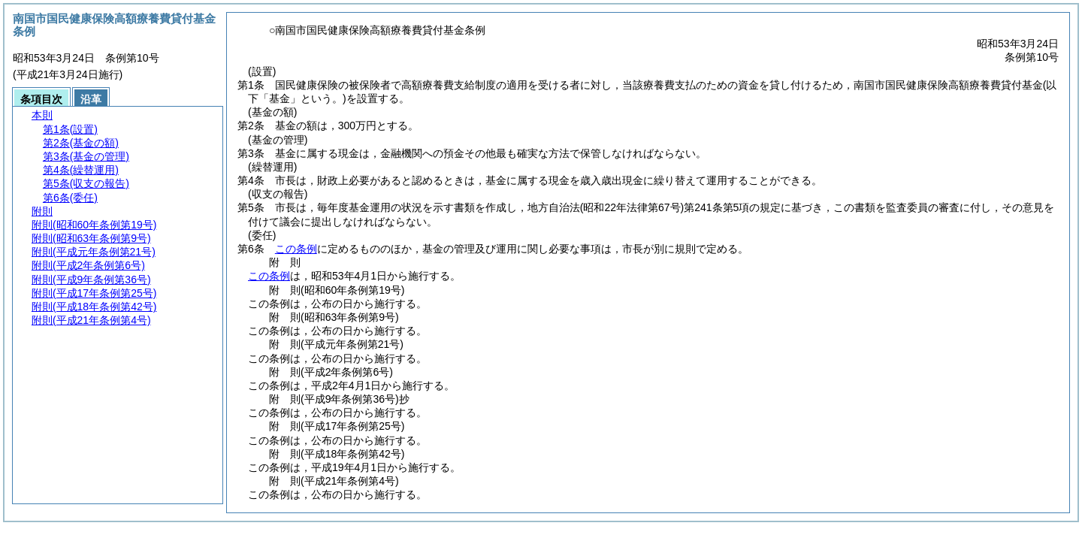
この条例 (296, 249)
